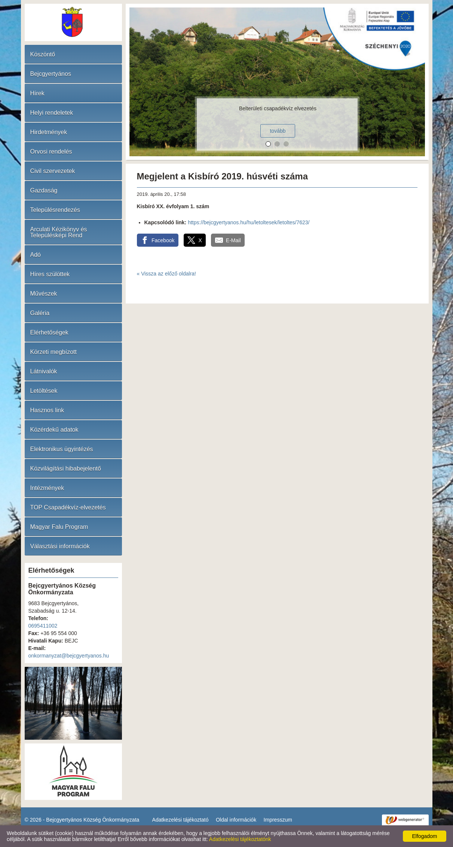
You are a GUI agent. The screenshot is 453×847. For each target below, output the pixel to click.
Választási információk (60, 546)
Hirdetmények (48, 132)
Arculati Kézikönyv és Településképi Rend (58, 232)
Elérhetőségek (49, 332)
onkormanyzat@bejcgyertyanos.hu (68, 656)
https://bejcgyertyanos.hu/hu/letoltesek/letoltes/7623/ (248, 222)
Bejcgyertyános (50, 74)
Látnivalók (43, 371)
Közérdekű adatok (54, 429)
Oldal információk (236, 820)
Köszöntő (42, 54)
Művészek (43, 293)
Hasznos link (47, 410)
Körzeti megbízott (53, 352)
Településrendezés (55, 210)
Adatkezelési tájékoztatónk (240, 839)
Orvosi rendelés (51, 151)
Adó (35, 255)
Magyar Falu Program (59, 527)
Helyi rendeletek (51, 113)
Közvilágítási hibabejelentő (65, 468)
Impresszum (278, 820)
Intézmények (47, 488)
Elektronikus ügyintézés (61, 449)
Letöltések (44, 391)
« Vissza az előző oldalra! (166, 274)
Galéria (40, 313)
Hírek (37, 93)
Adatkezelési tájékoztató (180, 820)
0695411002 (43, 626)
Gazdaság (44, 190)
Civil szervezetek (52, 171)
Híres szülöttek (50, 274)
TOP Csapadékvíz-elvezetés (68, 507)
